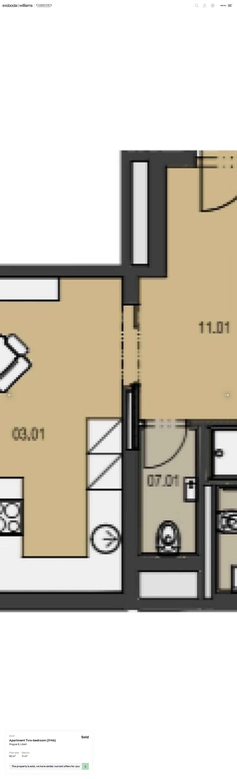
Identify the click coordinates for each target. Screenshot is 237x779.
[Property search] (196, 5)
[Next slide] (227, 395)
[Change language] (212, 5)
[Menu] (226, 5)
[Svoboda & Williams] (27, 5)
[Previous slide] (10, 395)
